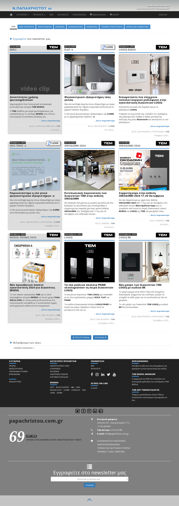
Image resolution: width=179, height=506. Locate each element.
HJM (72, 387)
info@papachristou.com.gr (117, 433)
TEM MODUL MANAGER (143, 374)
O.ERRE (66, 390)
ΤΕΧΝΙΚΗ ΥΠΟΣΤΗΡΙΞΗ (111, 26)
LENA (78, 387)
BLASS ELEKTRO (62, 387)
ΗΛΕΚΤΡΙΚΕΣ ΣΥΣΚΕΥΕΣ (59, 374)
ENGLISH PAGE (15, 381)
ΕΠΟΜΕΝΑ (100, 337)
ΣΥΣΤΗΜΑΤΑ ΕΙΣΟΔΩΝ (59, 377)
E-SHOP (94, 388)
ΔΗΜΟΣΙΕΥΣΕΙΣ (75, 26)
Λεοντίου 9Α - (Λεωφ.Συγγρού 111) (113, 422)
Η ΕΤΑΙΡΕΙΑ (23, 14)
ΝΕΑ (51, 14)
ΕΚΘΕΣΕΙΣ (60, 26)
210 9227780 (116, 430)
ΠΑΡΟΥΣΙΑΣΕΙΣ (45, 26)
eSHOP (114, 14)
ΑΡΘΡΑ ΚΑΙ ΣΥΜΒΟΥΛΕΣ (137, 26)
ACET (52, 387)
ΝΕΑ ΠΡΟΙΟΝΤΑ (26, 26)
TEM (84, 390)
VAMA (52, 393)
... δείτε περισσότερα (49, 121)
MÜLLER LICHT (56, 390)
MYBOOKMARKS (140, 361)
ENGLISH (163, 14)
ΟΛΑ (13, 26)
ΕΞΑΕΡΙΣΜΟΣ (55, 368)
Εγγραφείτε (19, 38)
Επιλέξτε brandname (21, 348)
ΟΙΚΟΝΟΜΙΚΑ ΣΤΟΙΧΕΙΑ (18, 371)
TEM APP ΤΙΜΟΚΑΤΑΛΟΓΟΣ (145, 390)
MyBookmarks (98, 14)
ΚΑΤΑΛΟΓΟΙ (63, 14)
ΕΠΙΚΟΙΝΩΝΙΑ (79, 14)
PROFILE (12, 366)
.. (59, 130)
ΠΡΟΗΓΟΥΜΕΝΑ (81, 337)
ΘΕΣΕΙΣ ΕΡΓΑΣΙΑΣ (16, 368)
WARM (59, 393)
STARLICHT (75, 390)
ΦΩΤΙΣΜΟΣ (54, 371)
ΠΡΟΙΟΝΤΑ (39, 14)
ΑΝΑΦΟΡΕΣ (92, 26)
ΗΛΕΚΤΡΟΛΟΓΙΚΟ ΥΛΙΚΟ (59, 366)
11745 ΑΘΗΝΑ (103, 426)
